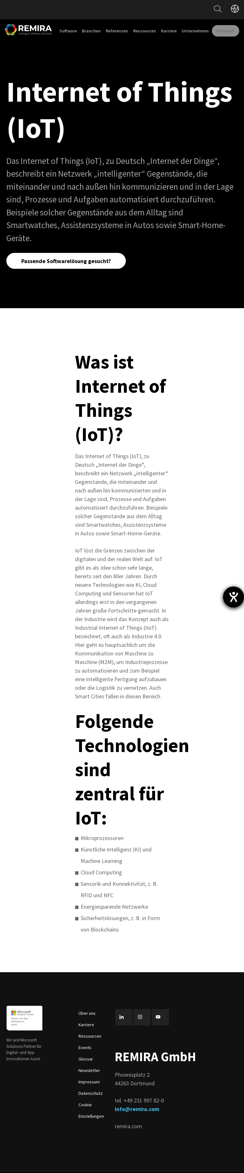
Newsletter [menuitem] (89, 1071)
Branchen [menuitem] (91, 31)
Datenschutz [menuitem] (90, 1094)
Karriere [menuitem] (169, 31)
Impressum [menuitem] (89, 1082)
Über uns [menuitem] (87, 1014)
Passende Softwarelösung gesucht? (67, 261)
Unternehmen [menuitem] (195, 31)
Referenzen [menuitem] (117, 31)
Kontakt (225, 31)
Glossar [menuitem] (85, 1059)
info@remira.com (137, 1110)
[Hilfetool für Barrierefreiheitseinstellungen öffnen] (233, 596)
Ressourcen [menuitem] (144, 31)
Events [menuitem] (85, 1048)
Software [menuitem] (68, 31)
